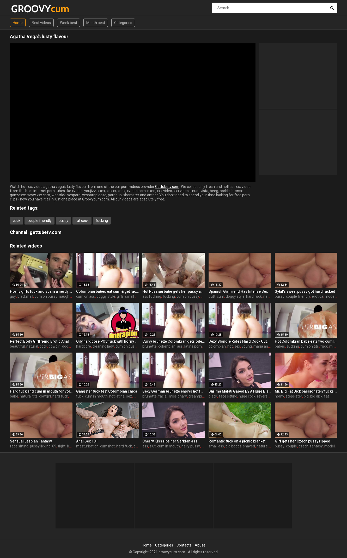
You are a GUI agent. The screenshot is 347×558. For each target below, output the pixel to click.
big (306, 396)
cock (16, 220)
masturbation (87, 446)
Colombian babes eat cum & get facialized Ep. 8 (107, 291)
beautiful (17, 346)
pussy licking (40, 446)
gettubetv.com (46, 232)
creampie (196, 396)
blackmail (25, 296)
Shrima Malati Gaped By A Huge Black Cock (240, 391)
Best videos (41, 23)
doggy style (105, 296)
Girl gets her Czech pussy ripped (302, 441)
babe (14, 396)
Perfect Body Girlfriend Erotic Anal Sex (41, 341)
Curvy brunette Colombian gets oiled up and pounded (173, 341)
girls (120, 296)
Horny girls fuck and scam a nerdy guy (41, 291)
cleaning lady (103, 346)
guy (13, 296)
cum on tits (310, 346)
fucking (102, 220)
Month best (95, 23)
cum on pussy (46, 296)
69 (54, 446)
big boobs (233, 446)
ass (180, 346)
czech (303, 446)
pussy (63, 220)
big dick (316, 396)
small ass (133, 296)
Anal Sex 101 (87, 441)
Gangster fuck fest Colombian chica (106, 391)
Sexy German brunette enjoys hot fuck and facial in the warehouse (173, 391)
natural (32, 346)
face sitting (228, 396)
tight (61, 446)
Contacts (183, 545)
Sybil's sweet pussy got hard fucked (305, 291)
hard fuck (254, 296)
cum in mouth (96, 396)
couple (291, 446)
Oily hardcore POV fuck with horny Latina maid (107, 341)
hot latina (117, 396)
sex (237, 346)
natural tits (29, 396)
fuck (324, 346)
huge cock (247, 396)
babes (280, 346)
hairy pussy (190, 446)
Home (18, 23)
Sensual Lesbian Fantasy (31, 441)
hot (230, 346)
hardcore (83, 346)
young (247, 346)
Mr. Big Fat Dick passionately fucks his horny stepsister (306, 391)
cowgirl (54, 346)
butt (212, 296)
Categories (123, 23)
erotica (317, 296)
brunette (149, 346)
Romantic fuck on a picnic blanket (237, 441)
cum (220, 296)
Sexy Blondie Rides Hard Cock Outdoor (240, 341)
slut (153, 446)
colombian (166, 346)
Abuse (200, 545)
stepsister (294, 396)
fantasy (316, 446)
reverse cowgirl (269, 396)
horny (279, 396)
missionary (178, 396)
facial (162, 396)
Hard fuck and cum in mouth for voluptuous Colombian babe (41, 391)
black (213, 396)
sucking (293, 346)
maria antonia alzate (270, 346)
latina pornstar (196, 346)
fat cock (82, 220)
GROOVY (25, 9)
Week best (68, 23)
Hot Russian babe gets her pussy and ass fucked (173, 291)
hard (204, 296)
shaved (249, 446)
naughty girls (69, 296)
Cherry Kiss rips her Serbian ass (169, 441)
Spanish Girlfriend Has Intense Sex (238, 291)
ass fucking (151, 296)
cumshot (107, 446)
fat (326, 396)
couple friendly (39, 220)
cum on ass (85, 296)
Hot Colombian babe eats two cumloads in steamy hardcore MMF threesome (306, 341)
